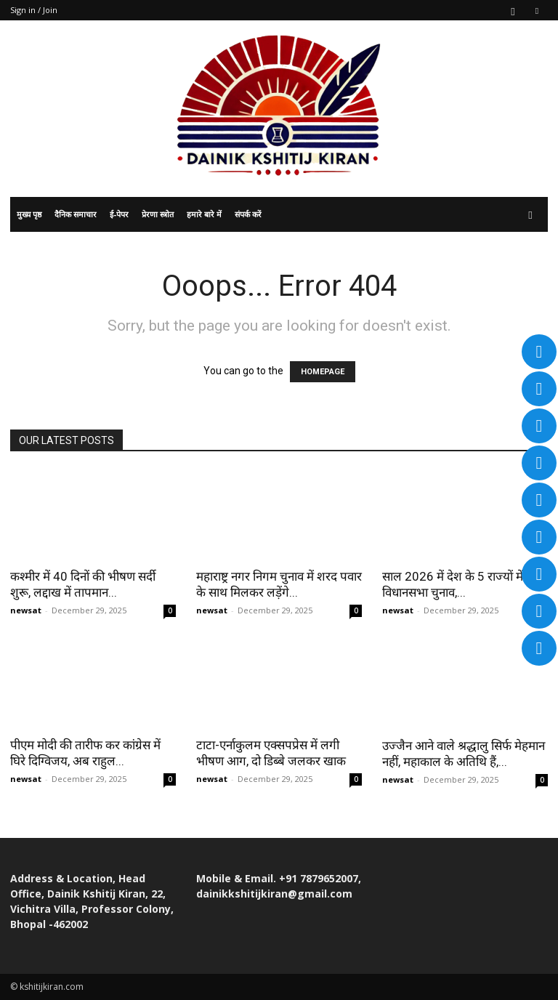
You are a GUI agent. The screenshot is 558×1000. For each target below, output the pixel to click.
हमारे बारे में (204, 214)
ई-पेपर (119, 214)
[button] (530, 215)
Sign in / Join (33, 9)
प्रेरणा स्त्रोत (158, 214)
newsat (25, 610)
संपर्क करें (248, 214)
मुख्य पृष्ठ (29, 214)
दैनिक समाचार (75, 214)
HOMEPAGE (322, 371)
